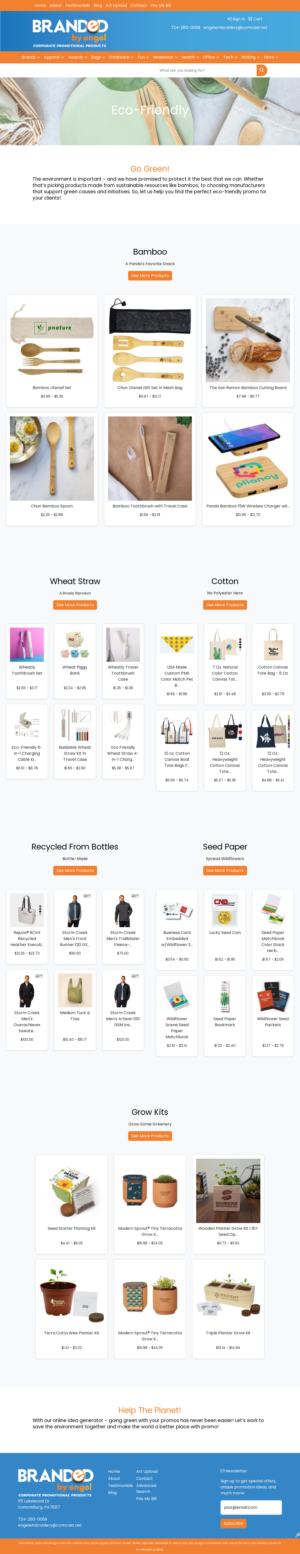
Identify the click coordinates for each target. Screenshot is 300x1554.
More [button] (269, 57)
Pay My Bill (161, 5)
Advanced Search (146, 1488)
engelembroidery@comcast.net (235, 27)
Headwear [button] (163, 57)
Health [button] (188, 57)
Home (40, 5)
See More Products (150, 275)
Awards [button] (75, 57)
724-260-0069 (185, 27)
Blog (98, 5)
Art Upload (116, 5)
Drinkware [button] (119, 57)
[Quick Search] (205, 70)
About (56, 5)
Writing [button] (249, 57)
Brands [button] (29, 57)
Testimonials (77, 5)
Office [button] (209, 57)
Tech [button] (228, 57)
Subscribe (233, 1523)
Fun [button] (141, 57)
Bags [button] (96, 57)
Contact (138, 5)
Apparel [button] (52, 57)
